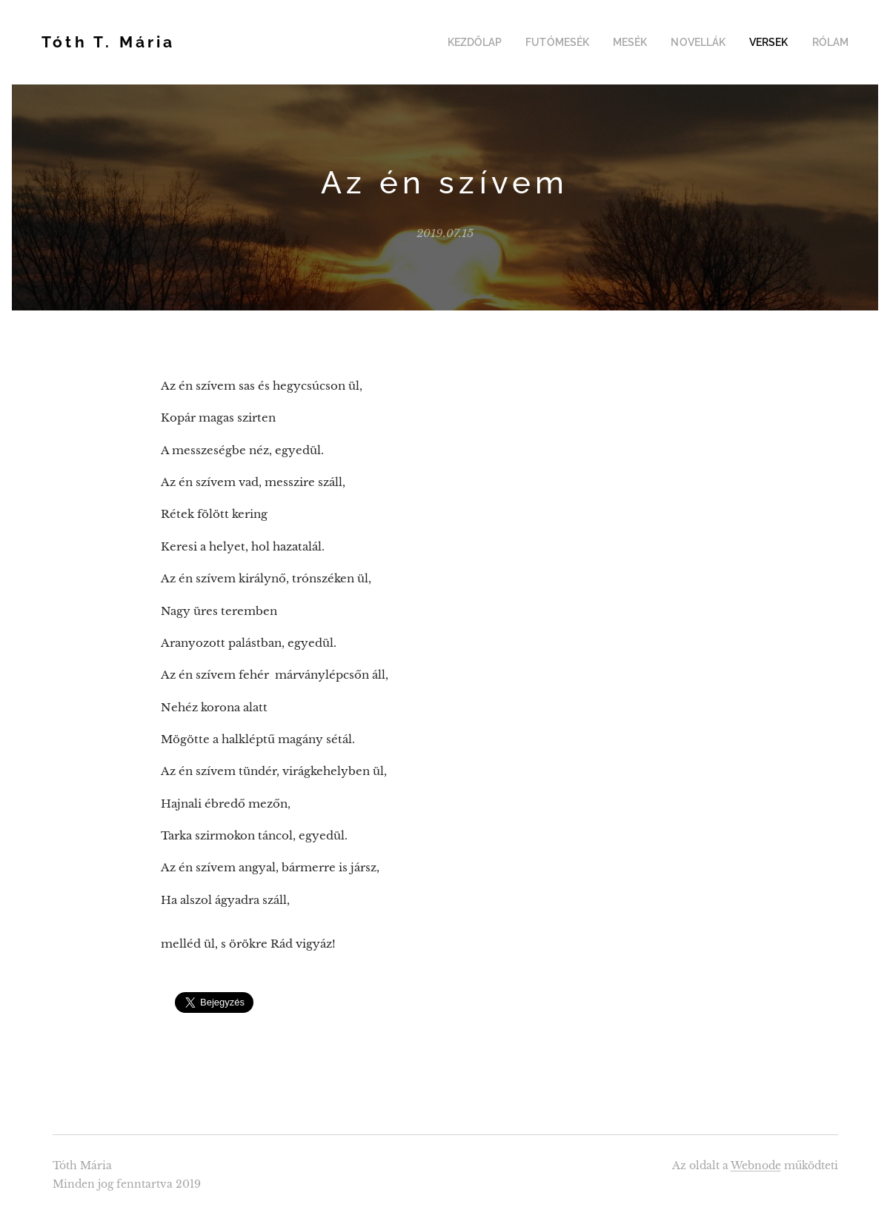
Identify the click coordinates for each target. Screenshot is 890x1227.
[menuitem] (498, 42)
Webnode (756, 1165)
